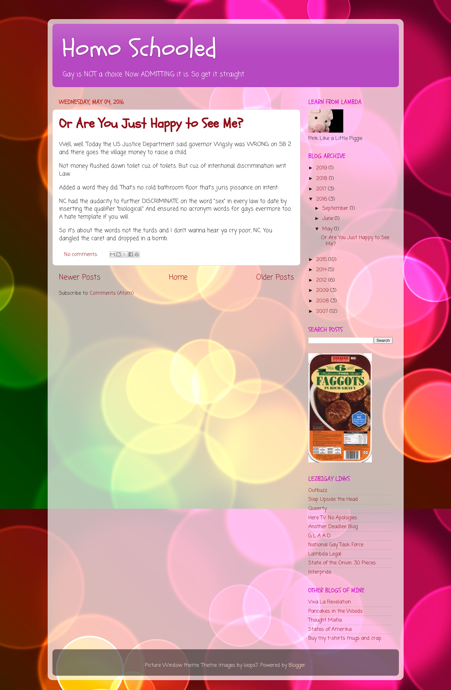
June (328, 219)
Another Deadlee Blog (333, 527)
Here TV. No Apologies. (333, 518)
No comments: (81, 255)
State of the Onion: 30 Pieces (342, 563)
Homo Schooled (139, 48)
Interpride (319, 572)
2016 (322, 199)
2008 (323, 301)
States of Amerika (330, 629)
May (328, 229)
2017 (322, 189)
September (336, 208)
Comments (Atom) (112, 293)
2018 (322, 179)
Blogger (297, 665)
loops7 (251, 665)
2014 (322, 270)
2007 (323, 311)
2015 (322, 260)
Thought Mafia (325, 620)
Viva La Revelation (329, 602)
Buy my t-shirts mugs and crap (344, 638)
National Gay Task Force (335, 545)
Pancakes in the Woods (335, 611)
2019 (322, 168)
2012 (322, 280)
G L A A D (319, 536)
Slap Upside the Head (333, 499)
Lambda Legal (324, 554)
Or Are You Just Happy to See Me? (151, 123)
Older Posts (275, 277)
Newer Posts (79, 277)
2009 (323, 290)
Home (178, 277)
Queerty (317, 509)
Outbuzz (317, 490)
